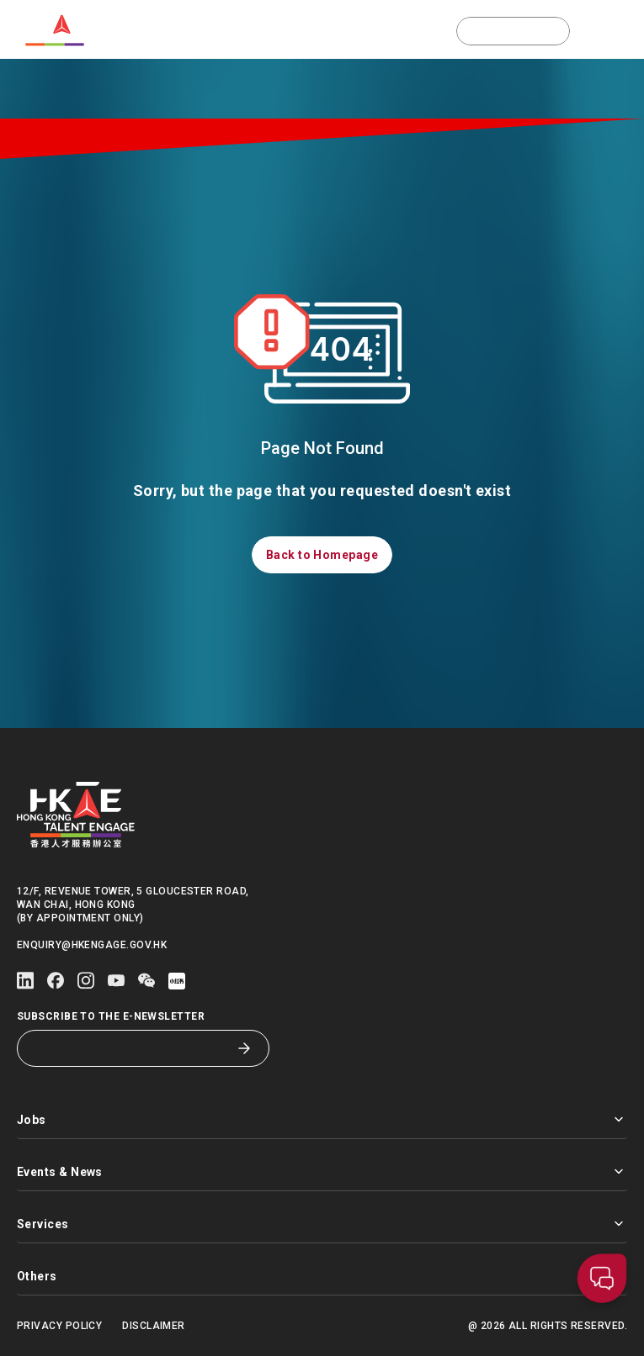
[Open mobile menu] (618, 31)
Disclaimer (153, 1326)
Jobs (322, 1119)
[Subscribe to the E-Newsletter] (130, 1048)
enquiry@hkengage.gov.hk (92, 945)
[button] (513, 31)
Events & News (322, 1171)
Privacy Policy (59, 1326)
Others (322, 1276)
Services (322, 1223)
